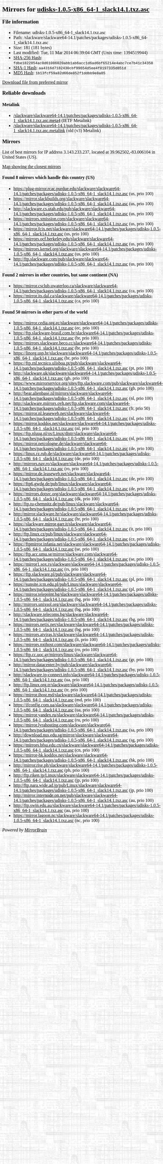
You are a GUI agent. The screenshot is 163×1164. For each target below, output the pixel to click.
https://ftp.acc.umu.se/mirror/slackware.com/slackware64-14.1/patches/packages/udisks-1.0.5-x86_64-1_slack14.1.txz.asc (70, 556)
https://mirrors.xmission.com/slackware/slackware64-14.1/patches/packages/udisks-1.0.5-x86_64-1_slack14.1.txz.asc (70, 221)
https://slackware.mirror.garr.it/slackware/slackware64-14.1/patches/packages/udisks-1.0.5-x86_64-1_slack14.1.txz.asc (70, 526)
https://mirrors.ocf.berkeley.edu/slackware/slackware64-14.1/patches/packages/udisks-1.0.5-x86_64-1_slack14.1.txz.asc (70, 241)
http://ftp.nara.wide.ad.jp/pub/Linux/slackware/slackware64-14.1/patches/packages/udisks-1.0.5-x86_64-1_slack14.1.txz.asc (70, 788)
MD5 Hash (23, 72)
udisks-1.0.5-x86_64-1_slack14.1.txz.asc (93, 9)
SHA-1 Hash (24, 67)
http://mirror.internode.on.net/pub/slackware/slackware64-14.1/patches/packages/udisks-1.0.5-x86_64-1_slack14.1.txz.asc (70, 798)
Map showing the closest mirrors (31, 166)
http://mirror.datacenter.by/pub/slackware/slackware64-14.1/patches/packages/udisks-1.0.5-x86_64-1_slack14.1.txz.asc (70, 667)
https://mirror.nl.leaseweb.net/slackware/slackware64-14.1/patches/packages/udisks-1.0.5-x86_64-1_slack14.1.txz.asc (70, 416)
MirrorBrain (35, 830)
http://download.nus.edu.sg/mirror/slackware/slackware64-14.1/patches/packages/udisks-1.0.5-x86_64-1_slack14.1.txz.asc (70, 737)
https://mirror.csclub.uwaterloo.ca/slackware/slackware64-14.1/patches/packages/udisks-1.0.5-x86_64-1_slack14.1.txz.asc (70, 288)
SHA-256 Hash (27, 57)
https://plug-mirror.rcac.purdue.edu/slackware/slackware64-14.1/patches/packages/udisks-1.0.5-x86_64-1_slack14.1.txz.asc (70, 191)
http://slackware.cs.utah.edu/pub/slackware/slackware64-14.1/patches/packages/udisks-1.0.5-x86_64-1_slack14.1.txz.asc (70, 211)
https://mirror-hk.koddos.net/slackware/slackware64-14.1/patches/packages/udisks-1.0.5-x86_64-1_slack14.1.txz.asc (70, 758)
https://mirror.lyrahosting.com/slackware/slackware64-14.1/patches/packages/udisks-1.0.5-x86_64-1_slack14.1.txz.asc (70, 727)
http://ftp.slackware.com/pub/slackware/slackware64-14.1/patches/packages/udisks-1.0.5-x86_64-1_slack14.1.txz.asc (70, 261)
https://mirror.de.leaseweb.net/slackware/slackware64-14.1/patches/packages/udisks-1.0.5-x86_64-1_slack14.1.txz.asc (70, 476)
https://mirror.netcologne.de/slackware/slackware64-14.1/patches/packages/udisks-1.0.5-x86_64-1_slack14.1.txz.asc (70, 446)
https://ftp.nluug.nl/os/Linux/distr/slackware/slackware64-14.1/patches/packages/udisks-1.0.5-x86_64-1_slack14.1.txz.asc (70, 436)
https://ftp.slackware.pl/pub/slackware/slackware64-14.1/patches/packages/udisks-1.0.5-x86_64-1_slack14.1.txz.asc (70, 577)
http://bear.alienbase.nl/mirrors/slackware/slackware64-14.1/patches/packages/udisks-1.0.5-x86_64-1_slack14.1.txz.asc (70, 396)
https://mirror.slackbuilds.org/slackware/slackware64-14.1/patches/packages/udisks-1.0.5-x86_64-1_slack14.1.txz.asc (70, 201)
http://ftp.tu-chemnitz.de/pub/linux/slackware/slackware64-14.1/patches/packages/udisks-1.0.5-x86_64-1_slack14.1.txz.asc (70, 506)
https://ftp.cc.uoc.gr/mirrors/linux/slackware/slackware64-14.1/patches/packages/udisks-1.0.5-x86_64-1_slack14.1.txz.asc (70, 657)
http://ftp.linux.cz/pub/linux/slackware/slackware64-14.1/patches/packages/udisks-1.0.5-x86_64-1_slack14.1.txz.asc (70, 536)
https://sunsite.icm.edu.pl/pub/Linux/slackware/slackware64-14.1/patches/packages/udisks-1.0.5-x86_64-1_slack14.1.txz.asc (70, 587)
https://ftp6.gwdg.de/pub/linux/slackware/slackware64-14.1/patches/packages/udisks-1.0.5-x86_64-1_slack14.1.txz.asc (70, 486)
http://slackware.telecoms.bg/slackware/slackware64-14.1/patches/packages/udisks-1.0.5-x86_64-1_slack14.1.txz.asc (70, 617)
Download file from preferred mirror (35, 82)
